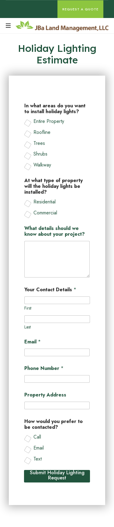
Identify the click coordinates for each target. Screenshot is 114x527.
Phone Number (44, 368)
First (27, 308)
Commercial (45, 213)
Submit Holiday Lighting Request (57, 475)
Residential (44, 202)
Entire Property (48, 121)
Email (32, 342)
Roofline (41, 132)
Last (27, 327)
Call (37, 437)
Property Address (45, 395)
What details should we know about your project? (54, 231)
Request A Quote (80, 9)
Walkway (42, 165)
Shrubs (40, 154)
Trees (39, 143)
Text (37, 459)
